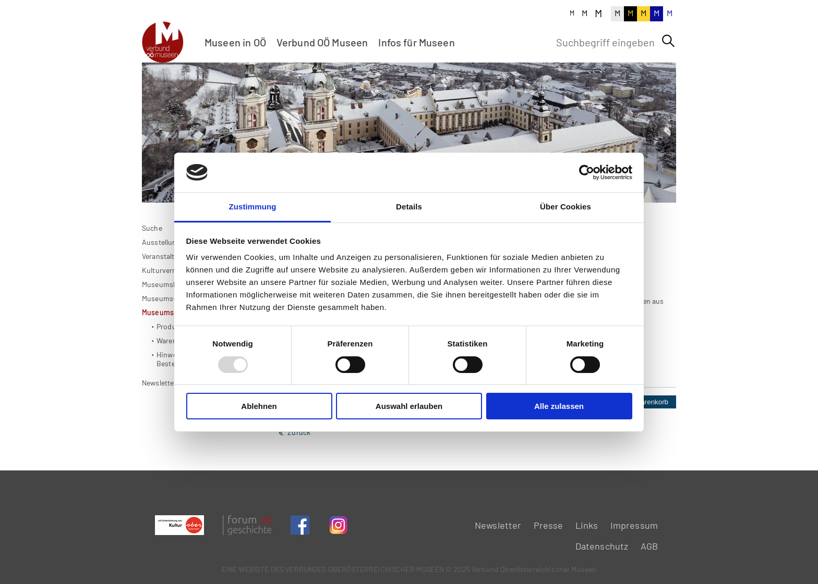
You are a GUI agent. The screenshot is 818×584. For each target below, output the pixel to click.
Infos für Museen (416, 42)
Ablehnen (258, 406)
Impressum (634, 525)
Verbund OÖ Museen (322, 42)
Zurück (298, 466)
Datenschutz (602, 546)
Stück (568, 436)
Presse (548, 525)
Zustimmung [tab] (252, 206)
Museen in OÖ (235, 42)
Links (586, 525)
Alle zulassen (559, 406)
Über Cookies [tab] (565, 206)
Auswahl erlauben (409, 406)
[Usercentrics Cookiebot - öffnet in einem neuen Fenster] (586, 172)
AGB (649, 546)
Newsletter (498, 525)
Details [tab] (409, 206)
